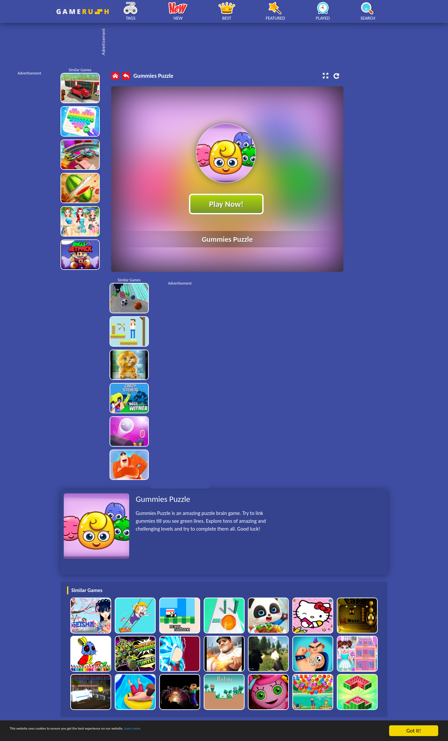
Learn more (204, 731)
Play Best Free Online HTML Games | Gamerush (82, 12)
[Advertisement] (227, 42)
